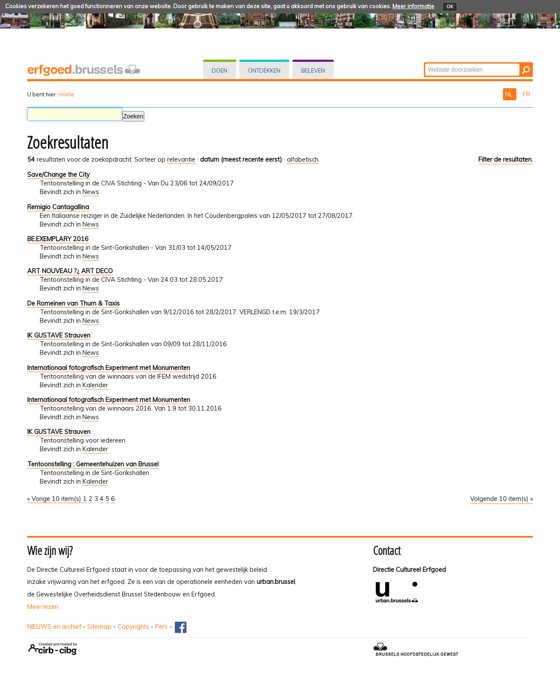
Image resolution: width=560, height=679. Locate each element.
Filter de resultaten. (505, 159)
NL (509, 94)
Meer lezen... (44, 607)
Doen (219, 70)
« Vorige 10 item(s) (55, 499)
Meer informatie (413, 6)
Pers (161, 627)
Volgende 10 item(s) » (501, 499)
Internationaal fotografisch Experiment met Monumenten (108, 368)
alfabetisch (302, 159)
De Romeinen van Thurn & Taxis (73, 303)
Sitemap (99, 627)
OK (449, 6)
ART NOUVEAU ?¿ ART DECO (70, 271)
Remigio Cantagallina (58, 207)
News (91, 192)
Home (66, 94)
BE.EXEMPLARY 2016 (58, 239)
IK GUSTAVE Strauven (58, 335)
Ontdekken (264, 70)
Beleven (313, 70)
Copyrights (133, 627)
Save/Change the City (58, 175)
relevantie (181, 159)
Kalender (95, 385)
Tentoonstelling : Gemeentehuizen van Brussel (93, 464)
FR (526, 94)
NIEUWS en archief (54, 627)
